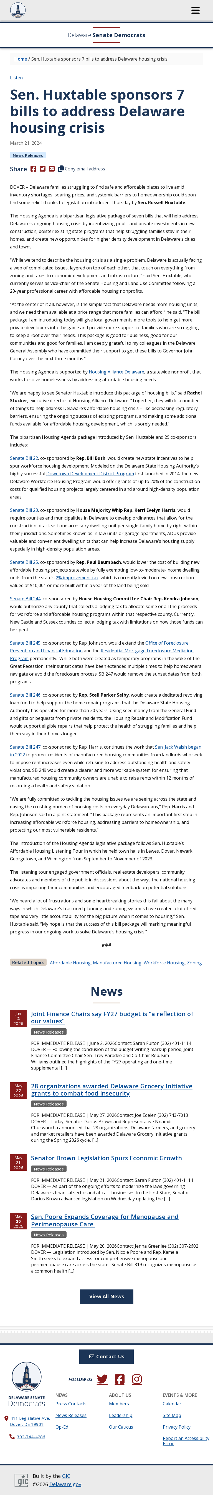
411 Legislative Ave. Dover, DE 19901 (30, 1421)
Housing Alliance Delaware (116, 372)
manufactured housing (117, 963)
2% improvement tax (77, 578)
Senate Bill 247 (25, 747)
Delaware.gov (65, 1484)
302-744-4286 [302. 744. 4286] (31, 1436)
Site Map (172, 1415)
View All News (106, 1296)
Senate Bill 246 (25, 695)
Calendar (172, 1404)
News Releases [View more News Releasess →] (28, 155)
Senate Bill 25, (24, 562)
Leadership (120, 1415)
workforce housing (164, 963)
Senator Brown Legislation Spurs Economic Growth (106, 1158)
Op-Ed (61, 1427)
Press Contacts (71, 1404)
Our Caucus (121, 1427)
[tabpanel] (106, 1147)
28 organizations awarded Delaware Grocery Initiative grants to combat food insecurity (111, 1089)
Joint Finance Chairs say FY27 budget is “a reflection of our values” (112, 1017)
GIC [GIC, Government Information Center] (66, 1476)
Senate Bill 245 (25, 643)
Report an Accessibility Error (186, 1441)
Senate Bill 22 (24, 458)
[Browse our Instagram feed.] (136, 1379)
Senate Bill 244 (25, 599)
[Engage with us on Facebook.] (119, 1379)
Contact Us (107, 1356)
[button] (195, 10)
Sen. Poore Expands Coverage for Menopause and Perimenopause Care (105, 1220)
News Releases (71, 1415)
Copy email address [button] (81, 169)
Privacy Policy (177, 1427)
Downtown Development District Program (90, 474)
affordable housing (70, 963)
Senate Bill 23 (24, 510)
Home (20, 59)
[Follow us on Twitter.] (102, 1379)
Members (119, 1404)
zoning (194, 963)
